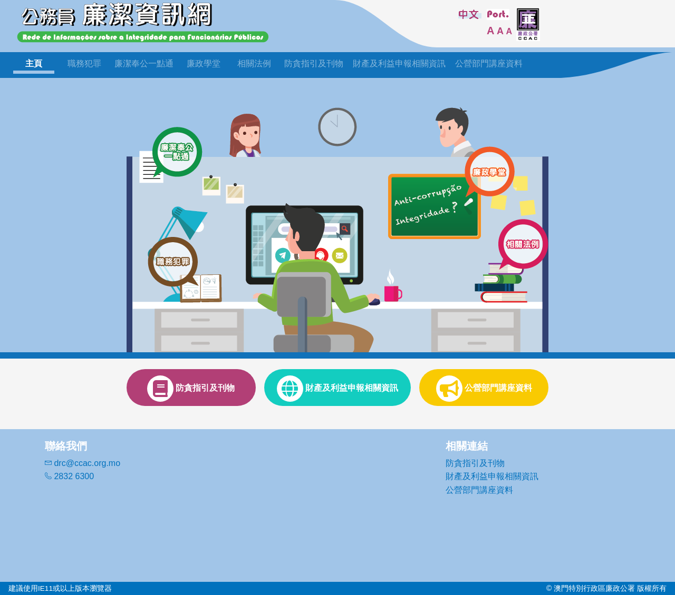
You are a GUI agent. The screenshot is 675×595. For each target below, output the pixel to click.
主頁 (33, 63)
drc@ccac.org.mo (82, 463)
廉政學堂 (203, 63)
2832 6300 (69, 476)
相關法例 (254, 63)
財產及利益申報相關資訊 (399, 63)
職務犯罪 (84, 63)
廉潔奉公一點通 (143, 63)
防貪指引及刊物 (313, 63)
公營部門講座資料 (489, 63)
